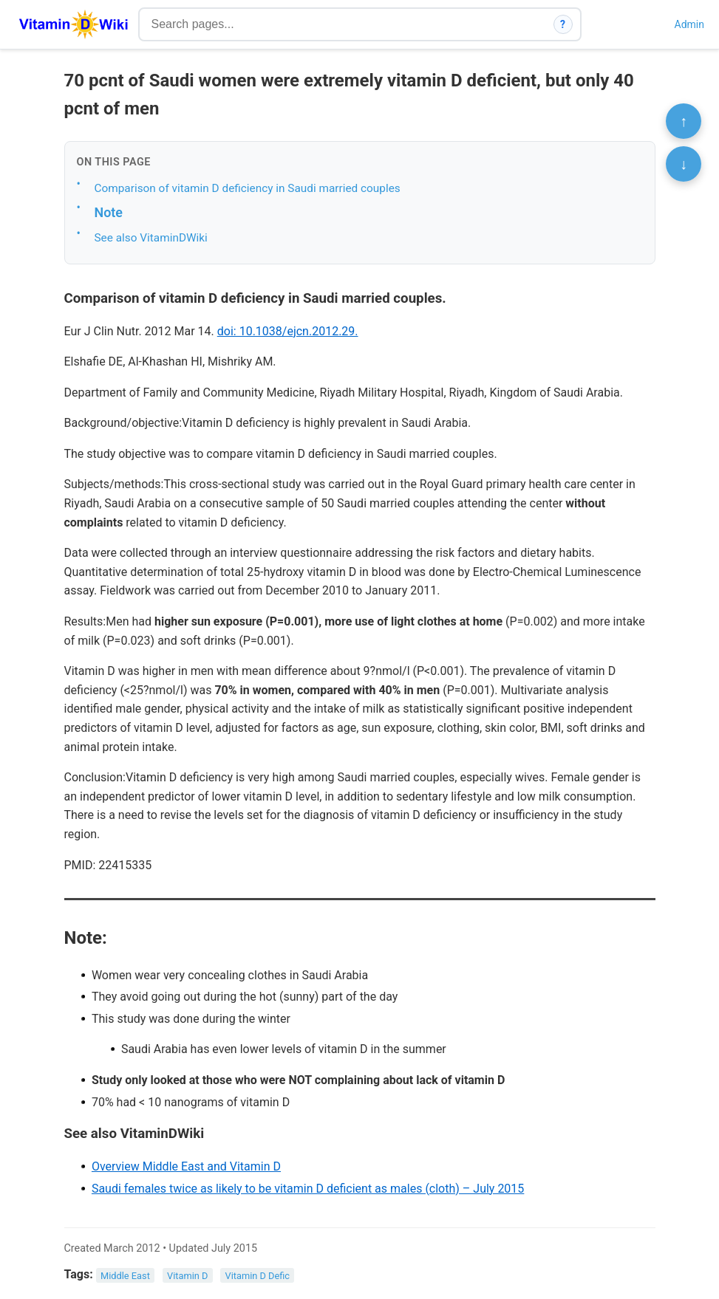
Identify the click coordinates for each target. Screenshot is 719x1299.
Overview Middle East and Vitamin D (186, 1166)
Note (109, 212)
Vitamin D (187, 1275)
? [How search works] (562, 24)
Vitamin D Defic (257, 1275)
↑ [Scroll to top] (683, 121)
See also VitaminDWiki (151, 237)
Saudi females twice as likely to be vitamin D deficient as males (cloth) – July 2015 (308, 1189)
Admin (689, 24)
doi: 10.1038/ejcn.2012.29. (287, 331)
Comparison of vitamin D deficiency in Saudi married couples (248, 188)
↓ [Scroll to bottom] (683, 164)
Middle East (125, 1275)
